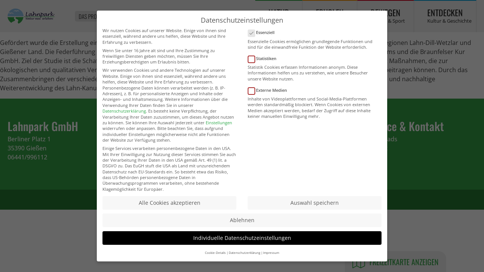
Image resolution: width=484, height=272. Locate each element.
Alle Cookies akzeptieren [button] (169, 204)
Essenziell (263, 34)
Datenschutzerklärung (124, 113)
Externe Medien (270, 92)
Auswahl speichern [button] (314, 204)
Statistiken (264, 60)
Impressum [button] (271, 254)
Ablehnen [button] (242, 222)
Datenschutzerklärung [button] (244, 254)
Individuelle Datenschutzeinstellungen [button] (242, 239)
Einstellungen (219, 124)
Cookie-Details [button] (215, 254)
